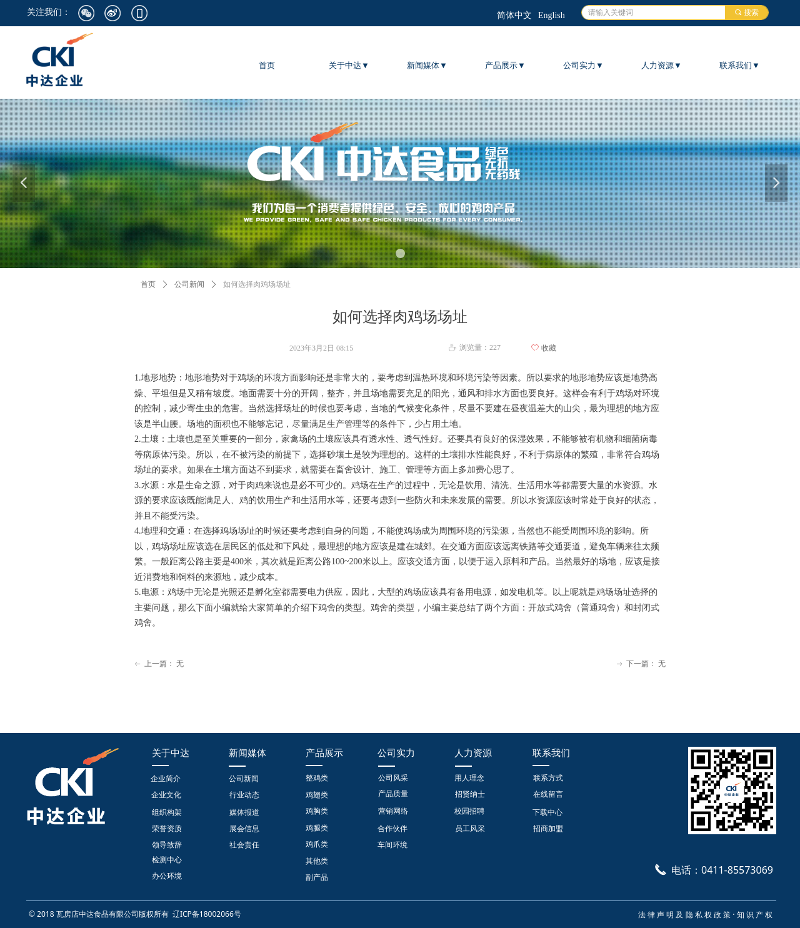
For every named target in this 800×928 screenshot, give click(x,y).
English (551, 15)
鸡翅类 (317, 795)
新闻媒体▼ (427, 65)
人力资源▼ (661, 65)
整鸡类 (317, 778)
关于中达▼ (349, 65)
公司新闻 (189, 284)
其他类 (317, 861)
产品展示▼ (505, 65)
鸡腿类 (317, 828)
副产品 (317, 877)
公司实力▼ (583, 65)
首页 (148, 284)
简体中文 (514, 15)
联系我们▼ (739, 65)
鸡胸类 (317, 811)
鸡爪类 (317, 844)
